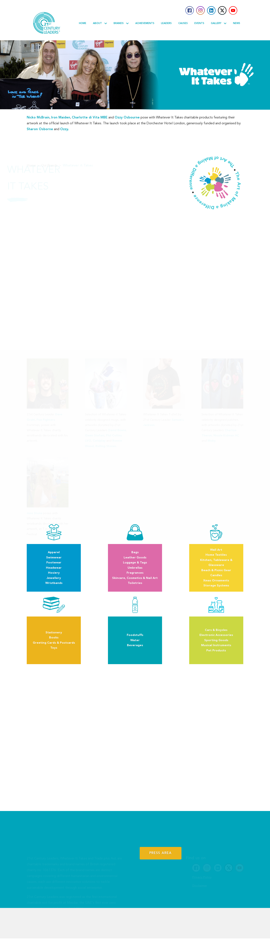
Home (82, 23)
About (100, 23)
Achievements (144, 23)
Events (199, 23)
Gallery (218, 23)
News (236, 23)
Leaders (166, 23)
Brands (121, 23)
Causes (183, 23)
